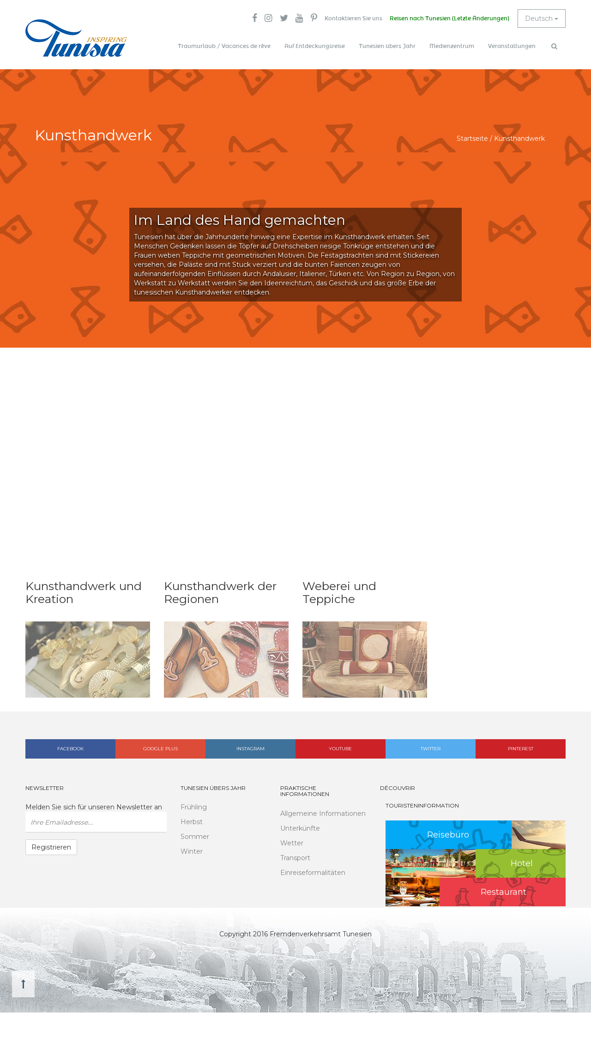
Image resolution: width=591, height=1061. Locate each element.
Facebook (70, 749)
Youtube (340, 749)
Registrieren (51, 847)
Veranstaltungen (512, 46)
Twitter (430, 749)
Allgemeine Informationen (323, 813)
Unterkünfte (300, 828)
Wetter (291, 843)
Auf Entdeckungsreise (314, 46)
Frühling (194, 807)
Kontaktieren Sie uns (353, 18)
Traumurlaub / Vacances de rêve (224, 46)
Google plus (160, 749)
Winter (192, 851)
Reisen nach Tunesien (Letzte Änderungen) (449, 18)
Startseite (472, 138)
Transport (295, 858)
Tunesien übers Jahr (387, 46)
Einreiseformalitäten (312, 872)
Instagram (250, 749)
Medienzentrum (451, 46)
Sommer (195, 836)
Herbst (192, 822)
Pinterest (520, 749)
